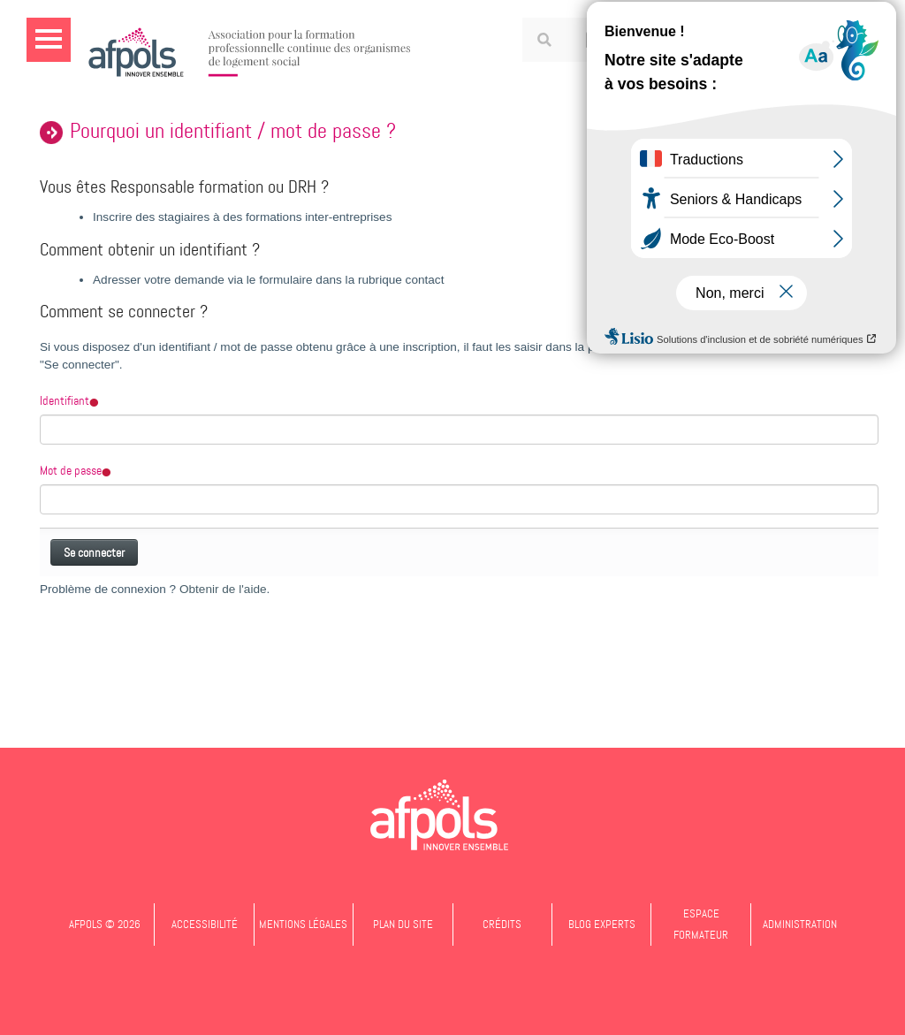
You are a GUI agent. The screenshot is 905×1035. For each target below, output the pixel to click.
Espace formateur (700, 924)
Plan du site (403, 924)
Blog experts (601, 924)
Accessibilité (204, 924)
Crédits (502, 924)
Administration (800, 924)
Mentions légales (303, 924)
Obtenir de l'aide (223, 589)
